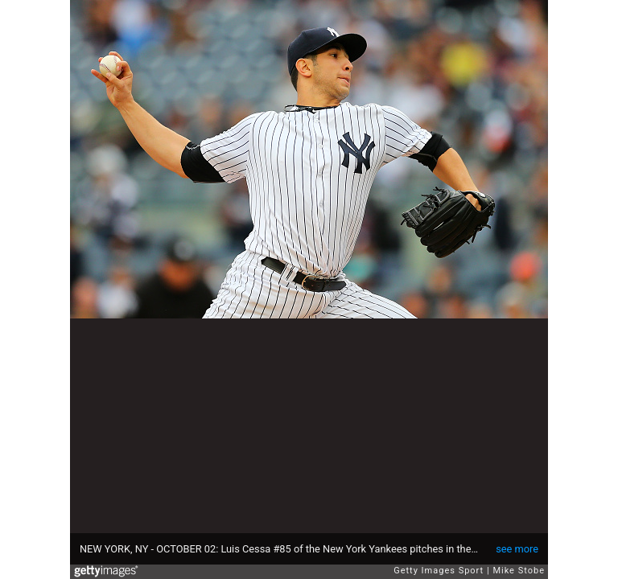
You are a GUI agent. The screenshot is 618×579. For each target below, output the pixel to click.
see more (517, 549)
